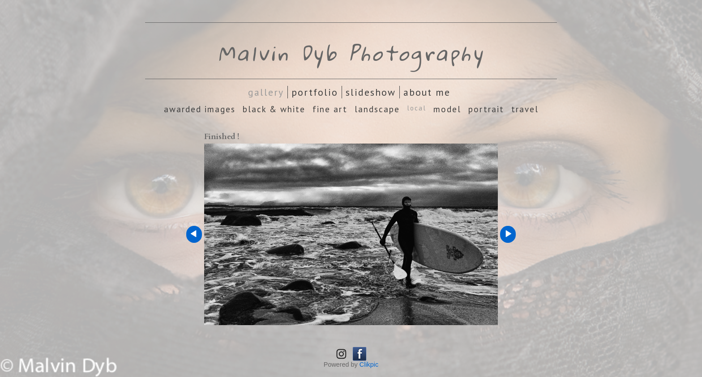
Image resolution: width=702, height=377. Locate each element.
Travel (525, 109)
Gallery (266, 92)
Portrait (486, 109)
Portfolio (314, 92)
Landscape (377, 109)
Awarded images (199, 109)
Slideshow (371, 92)
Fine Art (329, 109)
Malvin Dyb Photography (351, 53)
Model (447, 109)
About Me (426, 92)
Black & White (274, 109)
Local (416, 108)
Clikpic (369, 364)
